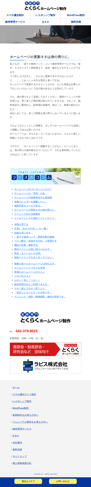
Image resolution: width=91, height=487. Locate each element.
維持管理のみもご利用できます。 (32, 284)
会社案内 (17, 442)
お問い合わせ (63, 481)
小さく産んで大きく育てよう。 (30, 288)
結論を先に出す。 (23, 232)
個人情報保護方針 (22, 463)
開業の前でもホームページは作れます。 (35, 263)
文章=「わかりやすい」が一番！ (31, 228)
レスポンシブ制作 (45, 15)
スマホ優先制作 (15, 15)
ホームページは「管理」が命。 (30, 193)
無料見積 (76, 21)
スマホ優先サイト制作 (24, 394)
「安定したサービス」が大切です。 (33, 292)
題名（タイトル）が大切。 (28, 253)
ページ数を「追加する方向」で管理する (35, 241)
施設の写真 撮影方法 (26, 245)
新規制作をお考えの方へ (26, 415)
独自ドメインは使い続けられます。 (33, 249)
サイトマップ (20, 456)
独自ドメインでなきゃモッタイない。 (34, 257)
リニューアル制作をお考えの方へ (30, 422)
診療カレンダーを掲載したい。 (30, 201)
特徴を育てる (21, 224)
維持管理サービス (15, 21)
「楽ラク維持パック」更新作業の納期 (34, 237)
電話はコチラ (28, 481)
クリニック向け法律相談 (27, 214)
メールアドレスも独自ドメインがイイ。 (35, 218)
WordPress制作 (76, 15)
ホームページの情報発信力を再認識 (33, 197)
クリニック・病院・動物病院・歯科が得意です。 (40, 296)
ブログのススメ (22, 276)
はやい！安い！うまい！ (27, 280)
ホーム (16, 387)
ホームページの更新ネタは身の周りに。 (35, 210)
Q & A (45, 21)
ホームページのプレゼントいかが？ (33, 189)
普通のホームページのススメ (29, 272)
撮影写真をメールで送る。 (28, 205)
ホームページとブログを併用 (29, 268)
